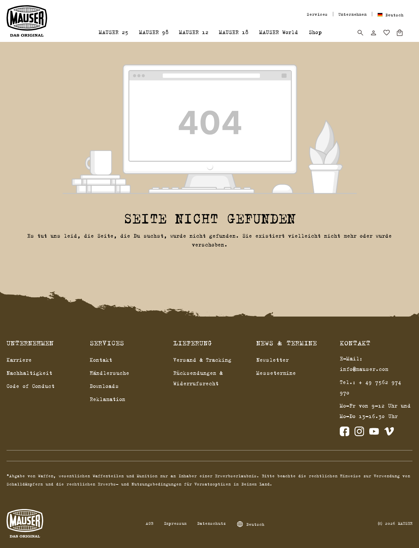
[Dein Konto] (373, 33)
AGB (149, 523)
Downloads (104, 386)
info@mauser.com (364, 369)
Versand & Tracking (202, 360)
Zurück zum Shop (209, 261)
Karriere (19, 360)
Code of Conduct (31, 386)
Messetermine (276, 373)
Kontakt (101, 360)
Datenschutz (211, 523)
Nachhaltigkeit (29, 373)
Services (317, 14)
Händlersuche (109, 373)
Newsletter (272, 360)
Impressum (175, 523)
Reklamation (107, 399)
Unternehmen (352, 14)
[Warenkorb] (400, 33)
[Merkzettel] (387, 33)
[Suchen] (360, 33)
